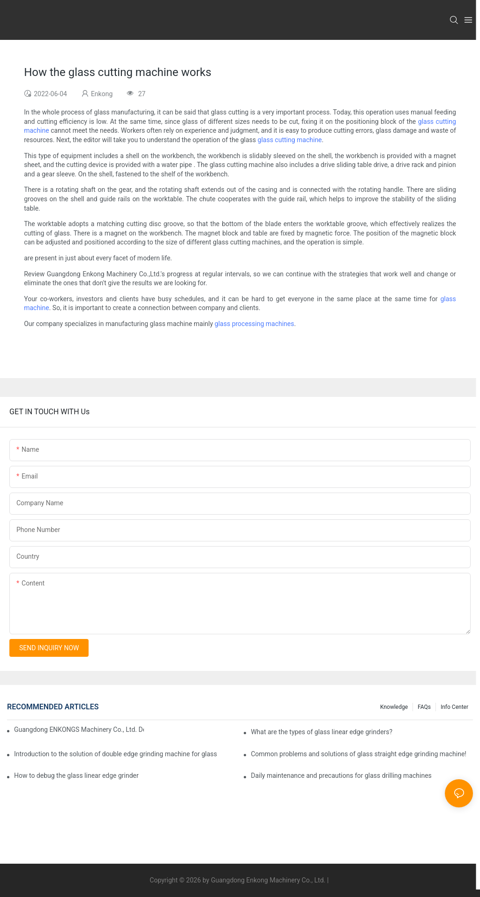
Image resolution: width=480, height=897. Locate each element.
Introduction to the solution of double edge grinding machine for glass (115, 754)
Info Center (454, 707)
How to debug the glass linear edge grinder (76, 775)
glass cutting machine (290, 140)
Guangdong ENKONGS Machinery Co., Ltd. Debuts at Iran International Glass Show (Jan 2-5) (79, 729)
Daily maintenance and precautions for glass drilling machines (341, 775)
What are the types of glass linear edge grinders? (321, 732)
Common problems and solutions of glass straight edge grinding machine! (358, 754)
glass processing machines (254, 323)
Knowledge (394, 707)
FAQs (424, 707)
